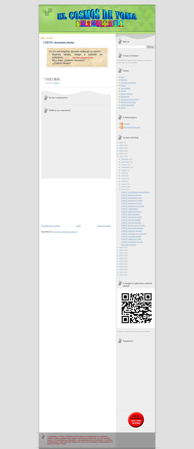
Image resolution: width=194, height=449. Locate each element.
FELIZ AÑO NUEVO (128, 245)
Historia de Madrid (127, 105)
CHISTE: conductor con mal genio (133, 234)
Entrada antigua (104, 226)
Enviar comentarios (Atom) (65, 232)
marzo (124, 184)
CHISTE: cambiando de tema (132, 242)
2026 (122, 143)
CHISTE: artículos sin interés (132, 200)
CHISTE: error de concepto (131, 223)
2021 (122, 156)
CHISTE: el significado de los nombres (135, 192)
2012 (122, 269)
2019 (122, 250)
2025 (122, 145)
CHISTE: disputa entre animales (133, 225)
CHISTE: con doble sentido (131, 236)
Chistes (56, 83)
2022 (122, 154)
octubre (125, 165)
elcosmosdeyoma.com (132, 127)
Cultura (123, 85)
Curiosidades (125, 88)
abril (123, 181)
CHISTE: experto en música (131, 217)
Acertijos (124, 80)
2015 (122, 261)
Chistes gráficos (127, 94)
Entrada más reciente (50, 226)
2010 (122, 275)
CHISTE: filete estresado (130, 214)
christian (127, 124)
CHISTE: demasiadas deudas (132, 228)
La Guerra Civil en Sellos (130, 99)
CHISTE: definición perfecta (131, 231)
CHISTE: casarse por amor (131, 239)
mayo (124, 178)
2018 (122, 253)
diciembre (125, 159)
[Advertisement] (76, 201)
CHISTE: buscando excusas (131, 203)
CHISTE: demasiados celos (131, 198)
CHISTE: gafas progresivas (131, 211)
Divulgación (125, 96)
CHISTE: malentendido (129, 209)
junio (123, 176)
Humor (123, 108)
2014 (122, 264)
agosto (124, 170)
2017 (122, 256)
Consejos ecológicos (128, 83)
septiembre (126, 167)
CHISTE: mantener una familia (132, 206)
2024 (122, 148)
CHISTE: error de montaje (130, 220)
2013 (122, 267)
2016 (122, 258)
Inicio (78, 226)
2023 (122, 151)
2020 (122, 247)
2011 (122, 272)
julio (123, 173)
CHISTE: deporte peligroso (131, 195)
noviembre (126, 162)
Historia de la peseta (128, 102)
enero (124, 189)
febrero (124, 187)
